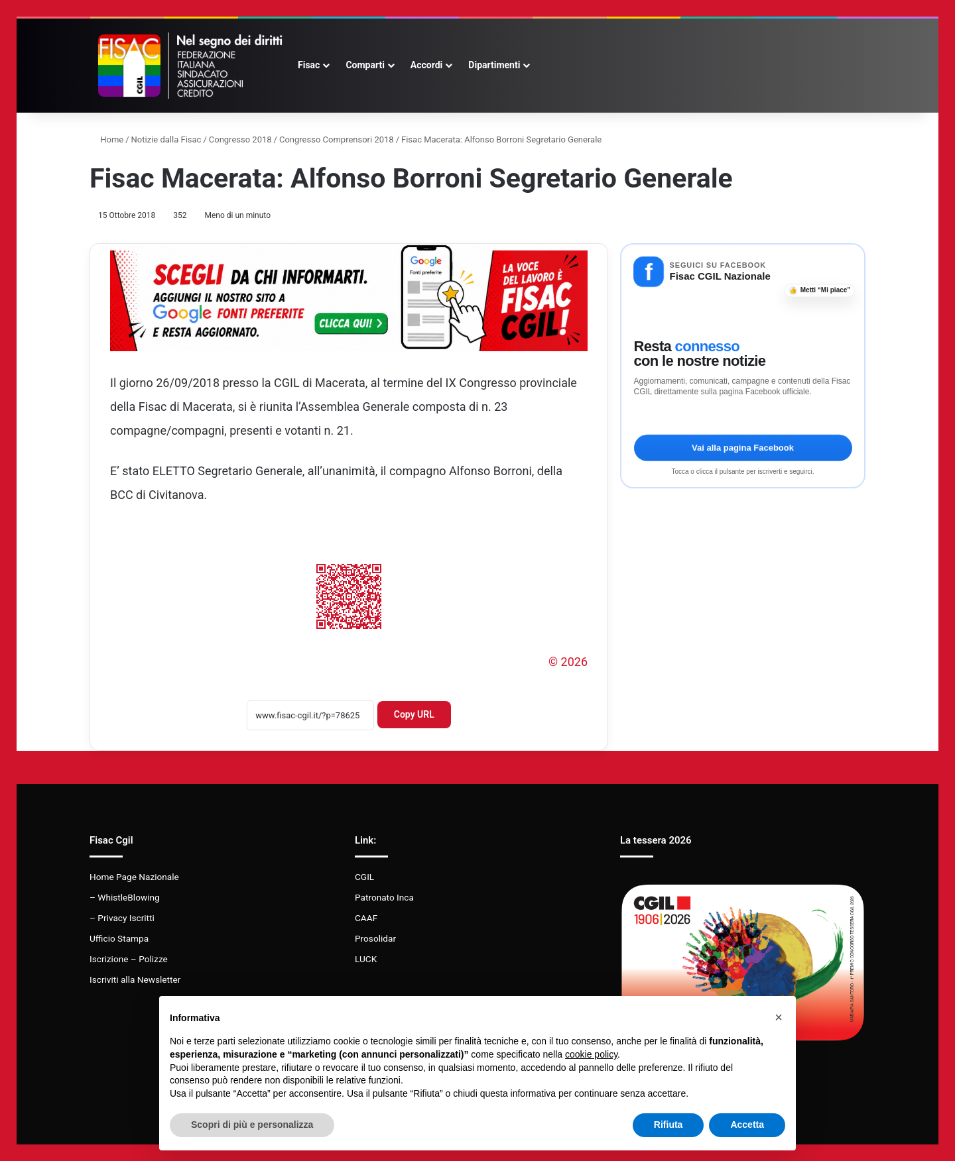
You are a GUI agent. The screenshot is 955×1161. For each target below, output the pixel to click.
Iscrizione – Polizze (129, 959)
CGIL (364, 876)
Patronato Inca (384, 897)
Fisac (309, 65)
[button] (778, 1017)
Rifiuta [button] (668, 1124)
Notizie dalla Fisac (166, 139)
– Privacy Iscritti (122, 917)
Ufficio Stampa (119, 938)
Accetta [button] (747, 1124)
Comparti (365, 65)
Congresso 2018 (240, 139)
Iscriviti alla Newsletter (135, 979)
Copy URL (414, 714)
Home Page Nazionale (134, 876)
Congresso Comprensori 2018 (336, 139)
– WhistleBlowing (125, 897)
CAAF (366, 917)
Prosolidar (375, 938)
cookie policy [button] (591, 1054)
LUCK (366, 959)
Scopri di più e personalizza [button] (252, 1124)
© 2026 (568, 662)
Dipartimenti (494, 65)
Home (106, 139)
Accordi (426, 65)
